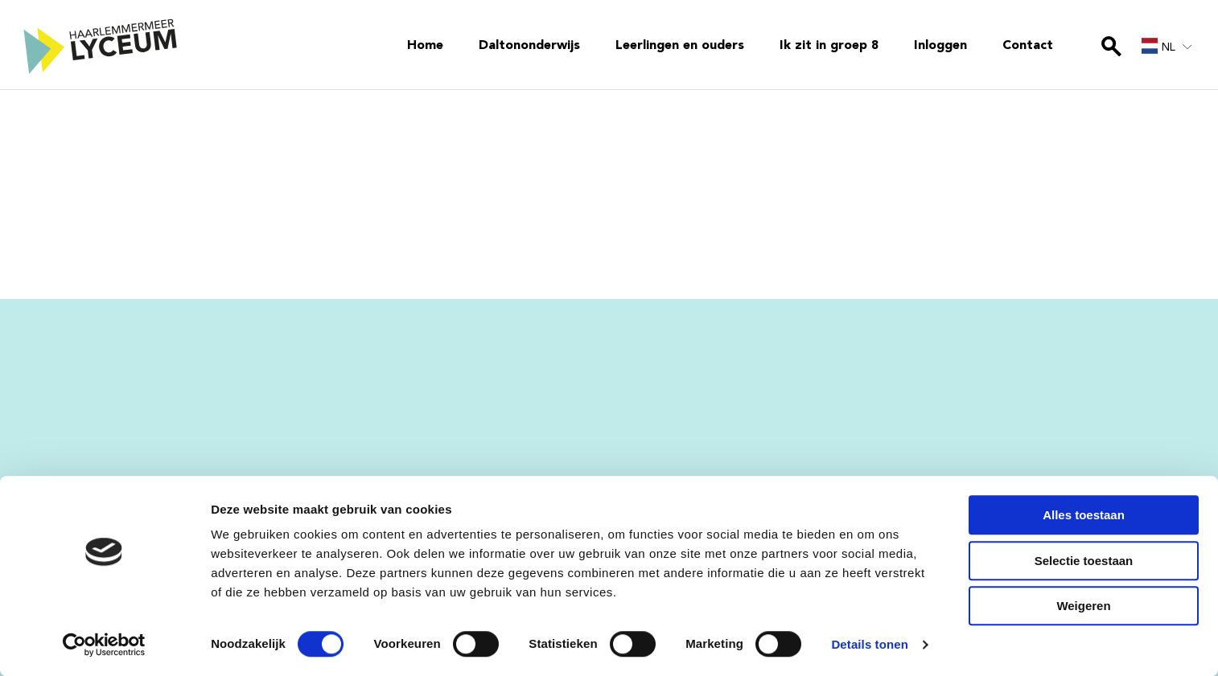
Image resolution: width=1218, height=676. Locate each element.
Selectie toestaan (1084, 560)
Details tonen (869, 644)
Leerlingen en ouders (679, 45)
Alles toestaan (1084, 515)
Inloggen (940, 45)
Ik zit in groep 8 (829, 45)
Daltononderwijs (529, 45)
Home (425, 45)
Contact (1027, 45)
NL (1158, 47)
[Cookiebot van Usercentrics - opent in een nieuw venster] (104, 645)
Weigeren (1083, 605)
